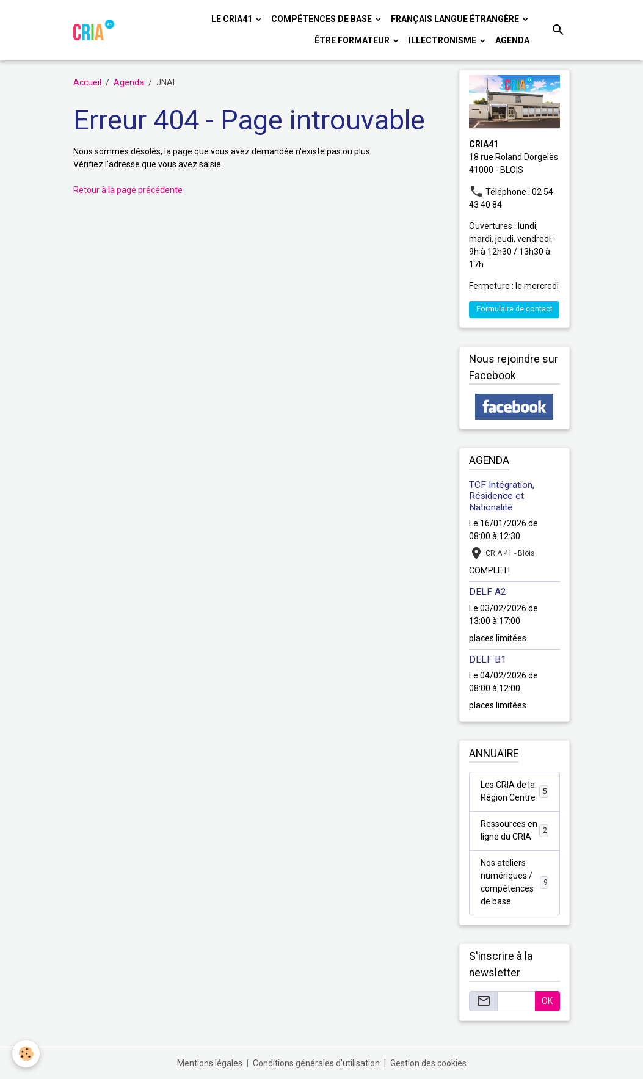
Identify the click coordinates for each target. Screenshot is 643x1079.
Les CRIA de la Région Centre (515, 791)
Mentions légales (209, 1063)
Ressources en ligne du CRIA (515, 830)
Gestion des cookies (428, 1063)
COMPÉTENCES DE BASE (322, 19)
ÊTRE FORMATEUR (352, 40)
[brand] (93, 30)
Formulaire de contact (514, 309)
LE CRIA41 (232, 19)
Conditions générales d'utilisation (316, 1063)
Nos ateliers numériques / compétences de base (515, 882)
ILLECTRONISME (443, 40)
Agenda (512, 40)
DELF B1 (487, 659)
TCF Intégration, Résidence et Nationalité (501, 496)
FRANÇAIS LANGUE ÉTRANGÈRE (456, 19)
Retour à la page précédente (128, 190)
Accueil (87, 82)
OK (547, 1001)
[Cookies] (26, 1053)
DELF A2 (487, 591)
